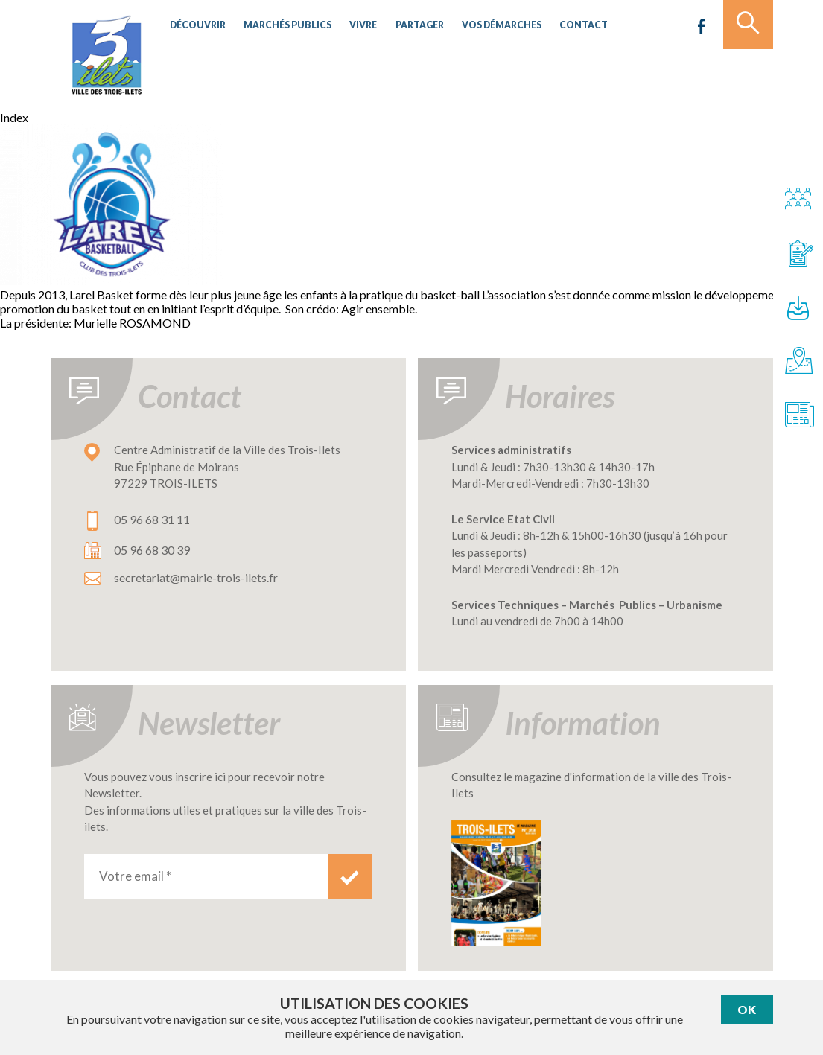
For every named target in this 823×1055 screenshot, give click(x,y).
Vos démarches (478, 25)
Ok (746, 1009)
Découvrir (195, 25)
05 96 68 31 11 (152, 519)
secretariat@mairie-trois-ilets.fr (196, 577)
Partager (401, 25)
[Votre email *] (206, 876)
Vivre (349, 25)
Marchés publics (279, 25)
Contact (554, 25)
